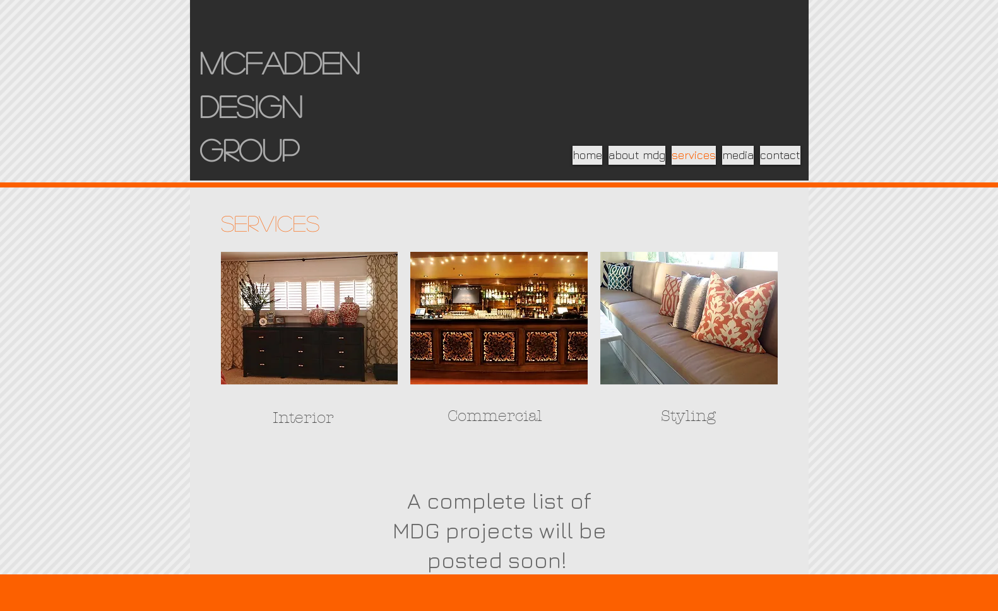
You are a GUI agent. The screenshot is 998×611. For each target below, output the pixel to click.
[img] (309, 318)
